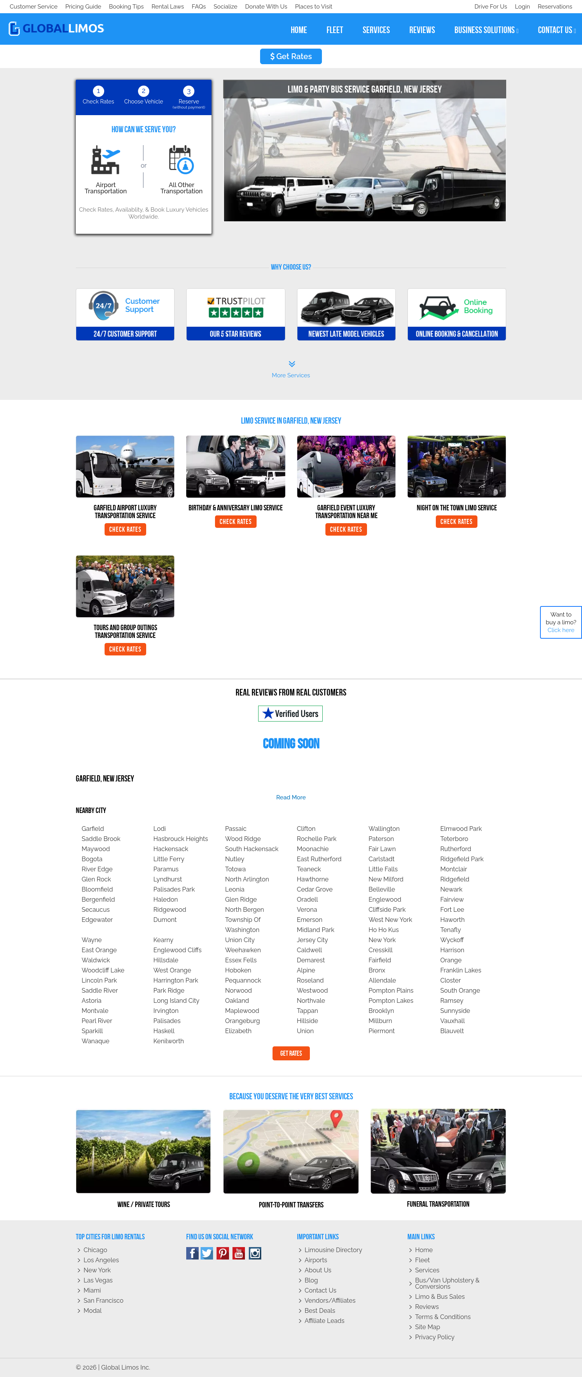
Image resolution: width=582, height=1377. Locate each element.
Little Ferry (169, 859)
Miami (92, 1290)
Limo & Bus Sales (440, 1296)
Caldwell (309, 950)
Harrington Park (176, 980)
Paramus (166, 869)
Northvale (311, 1000)
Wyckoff (452, 940)
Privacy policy (435, 1337)
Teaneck (309, 869)
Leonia (235, 889)
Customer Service (34, 6)
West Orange (172, 970)
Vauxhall (452, 1021)
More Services (291, 369)
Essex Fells (241, 960)
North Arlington (247, 879)
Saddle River (100, 990)
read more (291, 797)
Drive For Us (487, 6)
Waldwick (96, 960)
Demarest (311, 960)
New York (382, 940)
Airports (316, 1260)
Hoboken (238, 970)
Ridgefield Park (462, 859)
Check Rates (125, 529)
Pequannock (243, 980)
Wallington (384, 828)
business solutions (486, 30)
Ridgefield (455, 879)
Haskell (164, 1031)
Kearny (163, 940)
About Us (318, 1270)
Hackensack (171, 849)
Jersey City (312, 940)
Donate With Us (121, 6)
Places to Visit (170, 6)
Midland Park (316, 930)
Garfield (93, 828)
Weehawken (243, 950)
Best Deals (320, 1310)
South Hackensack (251, 849)
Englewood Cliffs (178, 950)
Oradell (307, 899)
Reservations (555, 6)
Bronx (377, 970)
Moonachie (313, 849)
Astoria (91, 1000)
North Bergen (244, 909)
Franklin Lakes (460, 970)
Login (520, 6)
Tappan (307, 1010)
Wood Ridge (243, 839)
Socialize (79, 6)
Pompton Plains (391, 990)
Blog (311, 1280)
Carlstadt (382, 859)
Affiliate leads (324, 1320)
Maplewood (242, 1010)
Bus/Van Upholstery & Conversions (447, 1283)
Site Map (427, 1327)
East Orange (99, 950)
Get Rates (291, 56)
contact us (557, 30)
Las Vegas (98, 1280)
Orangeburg (242, 1021)
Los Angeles (101, 1260)
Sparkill (92, 1031)
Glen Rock (96, 879)
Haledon (166, 899)
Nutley (234, 859)
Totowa (235, 869)
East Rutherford (319, 859)
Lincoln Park (99, 980)
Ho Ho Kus (384, 930)
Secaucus (96, 909)
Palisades (167, 1021)
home (299, 30)
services (376, 30)
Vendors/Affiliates (330, 1300)
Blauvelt (452, 1031)
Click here (560, 630)
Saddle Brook (101, 839)
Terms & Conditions (443, 1317)
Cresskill (381, 950)
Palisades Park (174, 889)
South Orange (460, 990)
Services (427, 1270)
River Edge (97, 869)
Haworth (452, 919)
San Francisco (104, 1300)
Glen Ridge (241, 899)
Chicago (95, 1250)
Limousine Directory (333, 1250)
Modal (92, 1310)
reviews (422, 30)
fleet (335, 30)
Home (424, 1250)
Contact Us (321, 1290)
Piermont (382, 1031)
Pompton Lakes (391, 1000)
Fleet (422, 1260)
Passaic (235, 828)
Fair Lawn (382, 849)
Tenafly (450, 930)
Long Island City (177, 1000)
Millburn (380, 1021)
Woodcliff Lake (103, 970)
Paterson (381, 839)
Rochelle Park (317, 839)
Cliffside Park (387, 909)
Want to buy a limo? (561, 622)
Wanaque (95, 1041)
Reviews (427, 1306)
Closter (450, 980)
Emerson (310, 919)
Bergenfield (98, 899)
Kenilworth (169, 1041)
